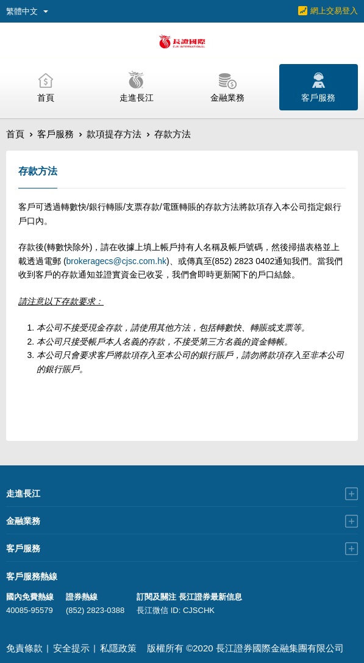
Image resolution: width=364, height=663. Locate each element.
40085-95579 (29, 610)
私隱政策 (118, 648)
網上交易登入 (334, 10)
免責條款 (24, 648)
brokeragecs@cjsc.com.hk (116, 261)
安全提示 (71, 648)
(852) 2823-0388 (95, 610)
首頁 (15, 134)
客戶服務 (55, 134)
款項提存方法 (114, 134)
